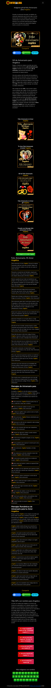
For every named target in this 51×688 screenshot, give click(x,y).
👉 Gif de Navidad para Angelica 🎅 (26, 661)
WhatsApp (26, 53)
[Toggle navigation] (43, 2)
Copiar (35, 53)
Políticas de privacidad (35, 686)
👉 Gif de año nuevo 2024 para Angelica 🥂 (25, 647)
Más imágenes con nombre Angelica (25, 254)
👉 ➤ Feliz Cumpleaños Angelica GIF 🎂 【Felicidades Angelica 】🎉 (26, 630)
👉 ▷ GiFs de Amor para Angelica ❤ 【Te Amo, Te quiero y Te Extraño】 (26, 639)
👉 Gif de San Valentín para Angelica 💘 (26, 654)
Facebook (16, 53)
